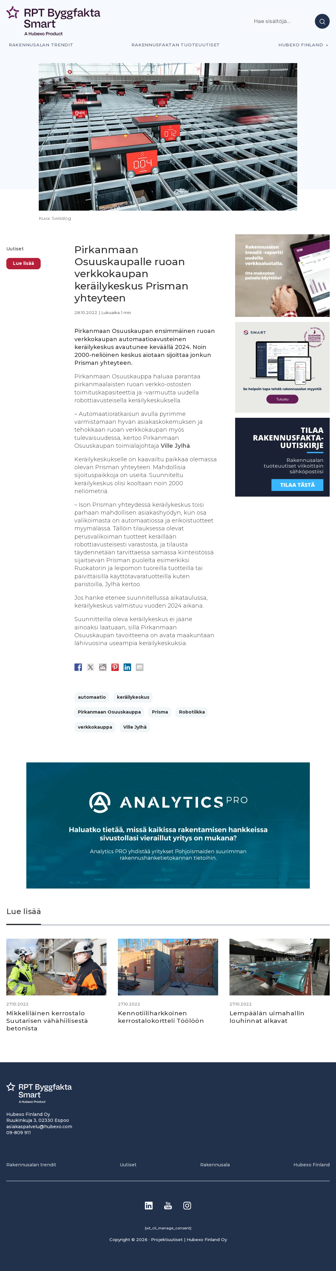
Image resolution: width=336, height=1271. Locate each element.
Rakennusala (215, 1164)
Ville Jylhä (135, 727)
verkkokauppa (95, 727)
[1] (282, 495)
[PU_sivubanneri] (282, 315)
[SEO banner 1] (282, 411)
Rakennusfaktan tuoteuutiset (175, 44)
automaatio (92, 697)
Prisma (160, 712)
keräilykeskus (133, 697)
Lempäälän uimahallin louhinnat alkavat (267, 1016)
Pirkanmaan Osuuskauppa (109, 712)
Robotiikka (192, 712)
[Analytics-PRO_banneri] (168, 887)
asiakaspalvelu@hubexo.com (39, 1126)
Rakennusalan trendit (41, 44)
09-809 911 (18, 1132)
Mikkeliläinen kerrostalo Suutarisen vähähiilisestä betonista (48, 1020)
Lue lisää (23, 263)
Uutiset (15, 248)
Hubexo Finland (300, 44)
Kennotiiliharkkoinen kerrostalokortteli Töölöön (162, 1016)
